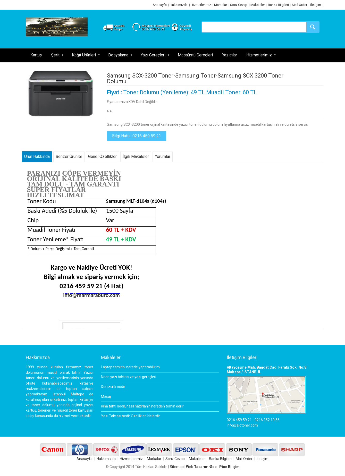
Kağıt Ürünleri (84, 55)
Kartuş (36, 55)
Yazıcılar (229, 55)
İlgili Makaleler (136, 156)
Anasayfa (160, 5)
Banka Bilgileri (278, 5)
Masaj (106, 396)
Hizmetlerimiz (201, 5)
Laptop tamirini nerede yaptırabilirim (130, 367)
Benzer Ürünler (69, 156)
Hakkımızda (179, 5)
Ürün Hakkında (37, 156)
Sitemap (177, 467)
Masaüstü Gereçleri (195, 55)
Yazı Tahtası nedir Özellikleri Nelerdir (130, 416)
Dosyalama (118, 55)
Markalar (220, 5)
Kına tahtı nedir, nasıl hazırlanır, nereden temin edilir (142, 406)
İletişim (315, 5)
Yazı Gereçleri (153, 55)
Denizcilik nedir (113, 387)
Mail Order (299, 5)
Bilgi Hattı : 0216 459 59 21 (136, 135)
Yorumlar (162, 156)
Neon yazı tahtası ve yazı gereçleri (128, 377)
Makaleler (257, 5)
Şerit (55, 55)
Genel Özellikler (102, 156)
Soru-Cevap (238, 5)
